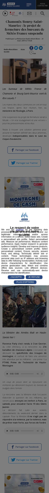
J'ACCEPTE (16, 277)
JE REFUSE (34, 277)
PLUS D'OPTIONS (25, 282)
